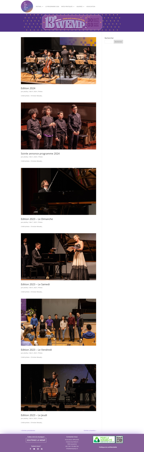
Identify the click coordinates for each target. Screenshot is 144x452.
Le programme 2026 (52, 6)
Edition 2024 (28, 88)
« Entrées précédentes (28, 430)
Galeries (80, 6)
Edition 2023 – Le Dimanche (37, 219)
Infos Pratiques (67, 6)
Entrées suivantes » (90, 430)
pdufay (25, 91)
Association (90, 6)
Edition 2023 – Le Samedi (35, 284)
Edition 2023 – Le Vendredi (36, 349)
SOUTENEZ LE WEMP (36, 440)
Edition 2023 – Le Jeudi (34, 415)
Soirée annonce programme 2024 (40, 153)
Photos (40, 91)
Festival (38, 6)
